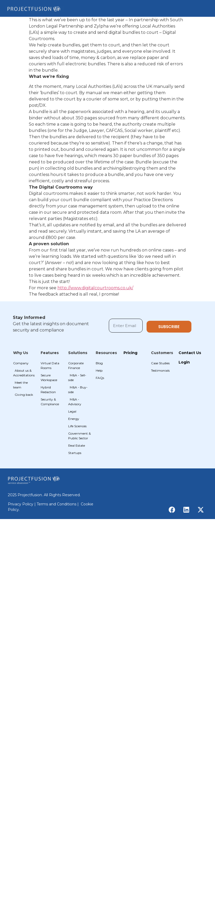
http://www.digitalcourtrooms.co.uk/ (95, 287)
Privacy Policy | (22, 504)
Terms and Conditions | (58, 504)
